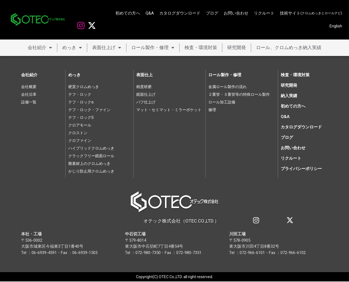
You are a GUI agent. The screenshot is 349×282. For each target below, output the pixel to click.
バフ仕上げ (145, 102)
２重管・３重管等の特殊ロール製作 (239, 94)
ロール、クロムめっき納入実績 (288, 47)
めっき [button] (72, 48)
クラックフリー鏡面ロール (91, 156)
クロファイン (79, 140)
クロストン (77, 133)
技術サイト (311, 13)
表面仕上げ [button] (106, 48)
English (336, 26)
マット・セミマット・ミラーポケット (169, 110)
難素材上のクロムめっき (89, 163)
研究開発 (236, 47)
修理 (212, 110)
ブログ (212, 13)
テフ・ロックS (81, 117)
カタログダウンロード (179, 13)
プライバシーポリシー (301, 168)
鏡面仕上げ (145, 94)
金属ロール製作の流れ (227, 86)
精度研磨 (144, 86)
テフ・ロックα (80, 102)
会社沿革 (28, 94)
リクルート (264, 13)
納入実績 (289, 95)
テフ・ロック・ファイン (89, 110)
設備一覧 (28, 102)
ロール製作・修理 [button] (152, 48)
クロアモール (79, 125)
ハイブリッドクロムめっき (91, 148)
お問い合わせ (236, 13)
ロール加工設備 (221, 102)
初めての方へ (127, 13)
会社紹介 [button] (40, 48)
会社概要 (28, 86)
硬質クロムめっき (83, 86)
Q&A (150, 13)
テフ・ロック (79, 94)
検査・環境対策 (201, 47)
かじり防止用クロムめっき (91, 171)
